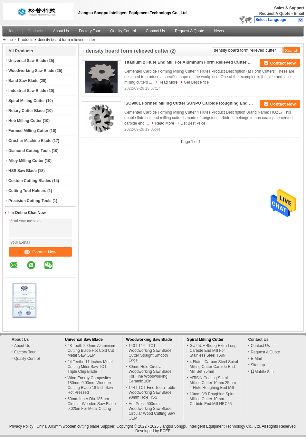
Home (12, 31)
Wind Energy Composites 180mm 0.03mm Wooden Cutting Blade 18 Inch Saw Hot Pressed (90, 385)
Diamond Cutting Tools (29, 150)
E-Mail (256, 358)
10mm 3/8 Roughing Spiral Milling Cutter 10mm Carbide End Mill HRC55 (212, 399)
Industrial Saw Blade (27, 90)
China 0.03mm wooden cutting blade (67, 426)
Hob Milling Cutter (25, 120)
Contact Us (155, 31)
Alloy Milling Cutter (25, 160)
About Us (61, 31)
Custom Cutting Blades (29, 180)
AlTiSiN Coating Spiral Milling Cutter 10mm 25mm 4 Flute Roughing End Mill (213, 383)
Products (35, 31)
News (219, 31)
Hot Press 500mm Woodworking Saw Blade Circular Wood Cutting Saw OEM (152, 411)
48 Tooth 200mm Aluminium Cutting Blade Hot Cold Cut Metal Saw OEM (91, 350)
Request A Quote (274, 13)
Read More (167, 82)
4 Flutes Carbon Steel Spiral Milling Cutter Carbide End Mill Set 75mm (214, 367)
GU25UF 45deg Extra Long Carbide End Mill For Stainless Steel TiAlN (213, 350)
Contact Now (40, 251)
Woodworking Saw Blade (31, 70)
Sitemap (258, 365)
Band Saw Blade (23, 80)
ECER (165, 431)
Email (299, 13)
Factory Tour (89, 31)
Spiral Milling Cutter (26, 100)
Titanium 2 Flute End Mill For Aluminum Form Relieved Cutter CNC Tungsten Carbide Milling (188, 62)
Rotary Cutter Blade (26, 110)
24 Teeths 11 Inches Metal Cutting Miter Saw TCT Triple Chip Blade (90, 367)
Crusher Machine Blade (29, 140)
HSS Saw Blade (22, 170)
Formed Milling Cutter (28, 130)
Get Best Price (196, 82)
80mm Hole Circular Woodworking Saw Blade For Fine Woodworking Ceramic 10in (150, 373)
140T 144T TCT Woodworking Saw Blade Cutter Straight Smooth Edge (150, 352)
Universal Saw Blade (27, 60)
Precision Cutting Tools (30, 200)
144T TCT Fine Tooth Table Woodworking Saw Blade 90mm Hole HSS (152, 392)
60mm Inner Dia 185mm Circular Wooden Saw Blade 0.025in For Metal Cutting (92, 404)
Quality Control (123, 31)
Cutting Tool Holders (27, 190)
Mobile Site (262, 372)
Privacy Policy (21, 426)
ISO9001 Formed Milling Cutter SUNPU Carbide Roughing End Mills (188, 103)
